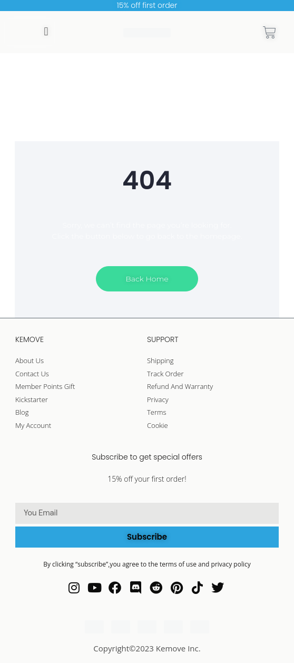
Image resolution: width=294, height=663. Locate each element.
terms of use (179, 564)
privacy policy (231, 564)
